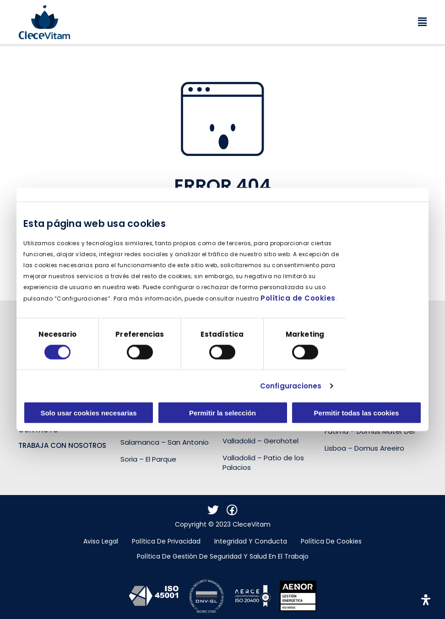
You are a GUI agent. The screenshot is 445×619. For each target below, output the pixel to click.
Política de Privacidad (166, 541)
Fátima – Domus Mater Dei (370, 431)
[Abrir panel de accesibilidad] (425, 599)
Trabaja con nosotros (62, 445)
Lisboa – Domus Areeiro (364, 448)
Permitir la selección (222, 413)
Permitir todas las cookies (356, 413)
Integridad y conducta (250, 541)
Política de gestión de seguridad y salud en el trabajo (223, 556)
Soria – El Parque (148, 459)
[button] (249, 22)
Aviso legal (100, 541)
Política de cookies (331, 541)
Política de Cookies (298, 298)
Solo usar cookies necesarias (88, 413)
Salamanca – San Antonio (164, 442)
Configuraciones (291, 385)
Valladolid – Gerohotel (260, 441)
